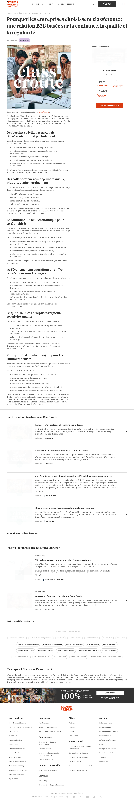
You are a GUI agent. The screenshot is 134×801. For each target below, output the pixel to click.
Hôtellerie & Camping (16, 766)
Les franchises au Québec (78, 770)
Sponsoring (43, 781)
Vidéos (71, 731)
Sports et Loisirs (14, 753)
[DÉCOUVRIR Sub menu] (77, 4)
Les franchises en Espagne (78, 753)
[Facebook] (67, 797)
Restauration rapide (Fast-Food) (20, 727)
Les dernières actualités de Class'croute (22, 533)
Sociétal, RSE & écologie (17, 761)
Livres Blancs (73, 736)
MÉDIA (51, 4)
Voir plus (40, 491)
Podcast (72, 727)
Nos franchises (44, 723)
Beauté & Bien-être (15, 740)
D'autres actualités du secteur (18, 621)
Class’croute (44, 112)
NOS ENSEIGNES (37, 4)
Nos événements (45, 749)
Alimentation (13, 744)
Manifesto (102, 757)
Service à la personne (16, 774)
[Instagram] (101, 797)
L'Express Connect (105, 727)
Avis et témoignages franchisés (50, 731)
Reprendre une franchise (48, 727)
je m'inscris (110, 693)
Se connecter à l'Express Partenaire (51, 785)
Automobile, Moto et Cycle (18, 770)
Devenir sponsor (105, 736)
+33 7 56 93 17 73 (104, 761)
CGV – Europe (59, 796)
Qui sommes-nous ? (106, 723)
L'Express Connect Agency (108, 731)
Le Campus (103, 744)
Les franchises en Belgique (78, 757)
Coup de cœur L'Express (17, 723)
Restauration (24, 40)
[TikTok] (94, 797)
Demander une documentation (110, 105)
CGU (52, 796)
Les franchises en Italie (77, 761)
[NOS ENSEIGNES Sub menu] (45, 4)
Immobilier (13, 736)
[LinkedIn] (74, 797)
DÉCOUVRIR (71, 4)
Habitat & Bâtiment (16, 757)
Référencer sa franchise (107, 4)
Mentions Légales (37, 796)
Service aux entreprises (17, 749)
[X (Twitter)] (80, 797)
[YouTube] (87, 797)
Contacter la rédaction (107, 753)
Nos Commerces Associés (48, 770)
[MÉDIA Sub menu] (54, 4)
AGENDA (61, 4)
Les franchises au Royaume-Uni (80, 766)
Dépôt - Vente (13, 779)
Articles (72, 723)
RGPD (46, 796)
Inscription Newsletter (107, 749)
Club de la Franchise (46, 760)
